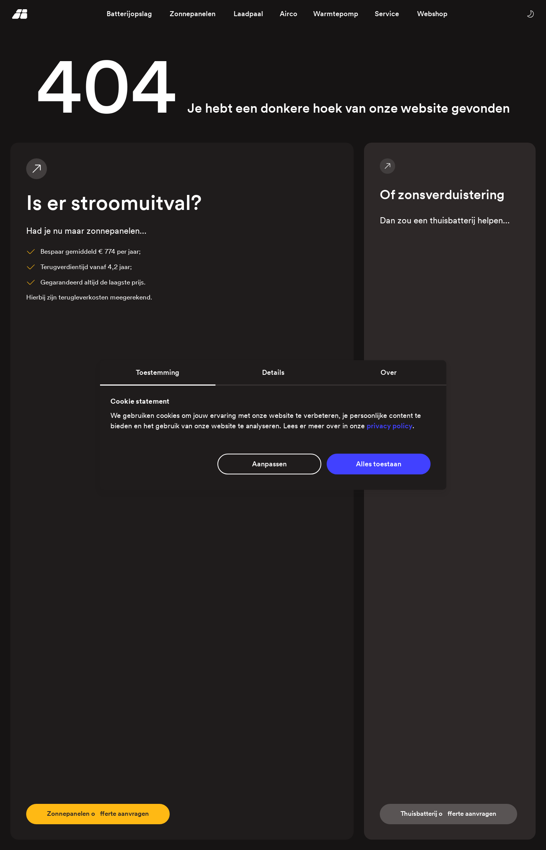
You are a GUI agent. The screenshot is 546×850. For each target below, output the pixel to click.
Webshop (432, 14)
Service (387, 14)
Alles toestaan (378, 464)
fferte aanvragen (102, 813)
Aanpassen (269, 464)
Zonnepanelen (192, 14)
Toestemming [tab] (157, 372)
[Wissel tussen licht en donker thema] (530, 14)
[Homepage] (19, 14)
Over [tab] (389, 372)
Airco (288, 14)
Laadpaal (248, 14)
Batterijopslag (129, 14)
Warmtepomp (335, 14)
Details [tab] (273, 372)
